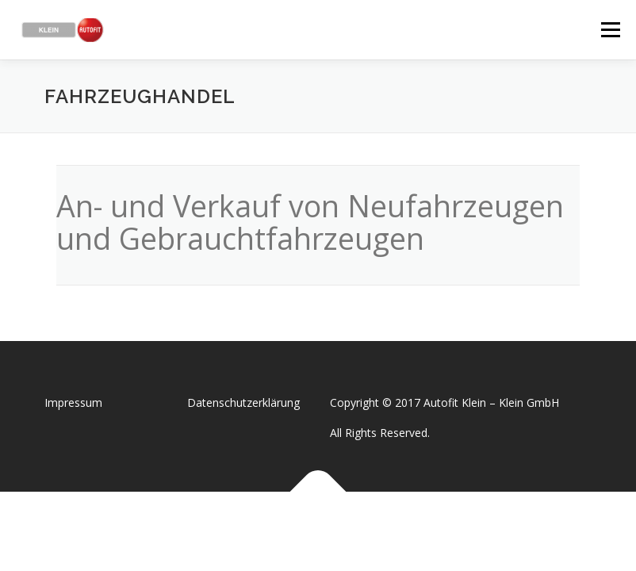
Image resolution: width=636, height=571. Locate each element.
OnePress (334, 528)
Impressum (73, 402)
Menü (610, 29)
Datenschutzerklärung (243, 402)
